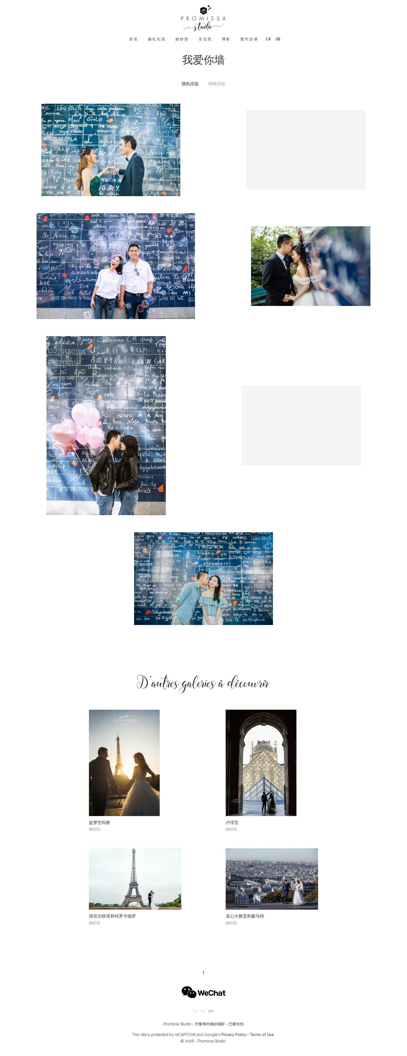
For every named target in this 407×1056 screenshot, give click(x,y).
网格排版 (216, 83)
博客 (226, 39)
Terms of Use (262, 1034)
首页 (133, 39)
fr (195, 1011)
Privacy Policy (233, 1034)
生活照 (205, 39)
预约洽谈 (249, 39)
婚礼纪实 (157, 39)
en (203, 1011)
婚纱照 (182, 39)
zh (211, 1011)
